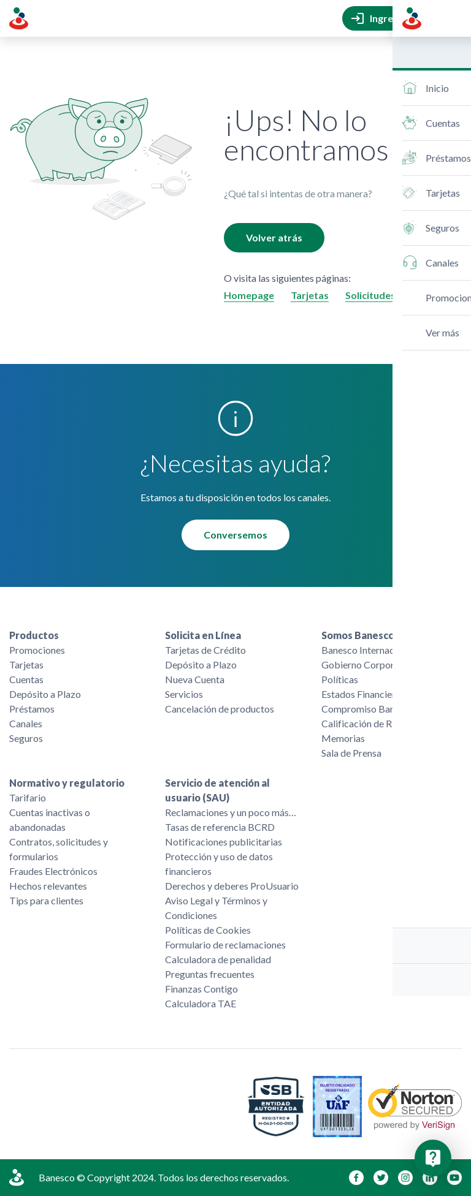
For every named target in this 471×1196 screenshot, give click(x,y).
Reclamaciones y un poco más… (230, 812)
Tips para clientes (46, 900)
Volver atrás (274, 237)
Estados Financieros (363, 694)
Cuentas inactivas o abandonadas (49, 819)
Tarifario (27, 797)
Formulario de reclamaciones (225, 944)
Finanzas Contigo (201, 988)
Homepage (249, 295)
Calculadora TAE (200, 1003)
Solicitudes (370, 295)
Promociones (37, 650)
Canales (25, 723)
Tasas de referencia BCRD (220, 827)
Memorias (343, 738)
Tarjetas (310, 295)
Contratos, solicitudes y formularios (58, 849)
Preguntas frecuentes (210, 974)
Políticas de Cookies (208, 930)
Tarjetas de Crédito (205, 650)
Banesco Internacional (368, 650)
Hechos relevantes (48, 885)
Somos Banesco (357, 635)
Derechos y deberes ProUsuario (232, 885)
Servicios (184, 694)
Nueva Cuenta (194, 679)
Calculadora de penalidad (218, 959)
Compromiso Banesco (368, 708)
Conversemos (235, 534)
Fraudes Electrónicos (53, 871)
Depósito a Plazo (45, 694)
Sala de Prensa (351, 753)
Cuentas (26, 679)
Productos (34, 635)
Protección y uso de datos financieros (219, 863)
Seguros (26, 738)
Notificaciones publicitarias (223, 841)
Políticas (339, 679)
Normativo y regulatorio (66, 783)
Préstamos (32, 708)
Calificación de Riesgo (368, 723)
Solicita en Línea (203, 635)
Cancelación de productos (219, 708)
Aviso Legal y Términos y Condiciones (216, 908)
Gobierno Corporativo (368, 664)
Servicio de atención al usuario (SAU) (217, 790)
